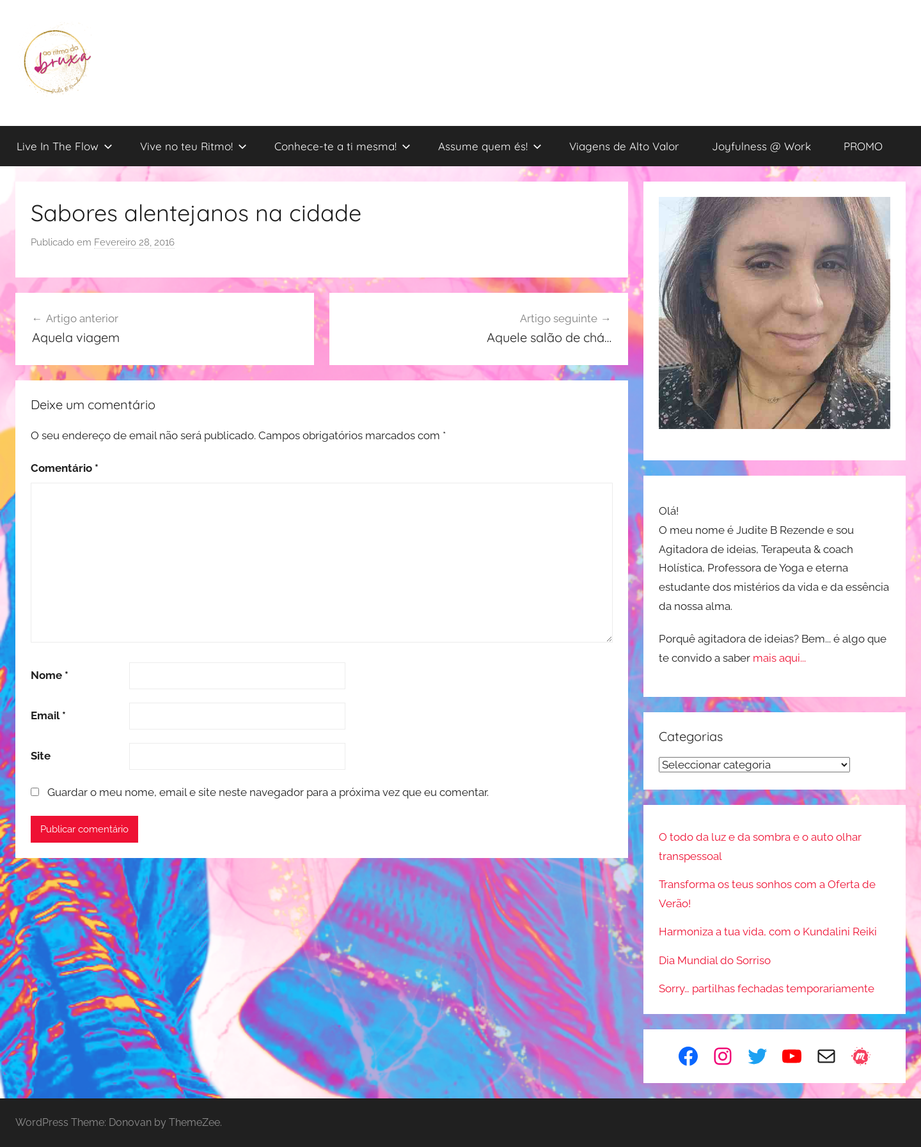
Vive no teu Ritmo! (193, 146)
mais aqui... (779, 658)
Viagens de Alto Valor (624, 146)
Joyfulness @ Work (761, 146)
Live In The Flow (65, 146)
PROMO (863, 146)
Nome (49, 675)
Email (48, 715)
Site (41, 755)
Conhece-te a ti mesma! (342, 146)
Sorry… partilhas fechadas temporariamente (766, 988)
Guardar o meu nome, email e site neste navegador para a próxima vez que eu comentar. (268, 792)
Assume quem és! (490, 146)
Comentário (64, 468)
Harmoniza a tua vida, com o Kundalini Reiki (768, 931)
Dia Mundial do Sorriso (715, 960)
